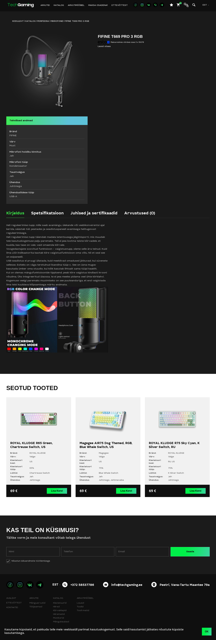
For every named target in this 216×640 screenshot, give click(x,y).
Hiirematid (59, 614)
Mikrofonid (57, 21)
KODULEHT (18, 21)
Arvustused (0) (139, 213)
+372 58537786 (82, 585)
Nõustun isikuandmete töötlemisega (31, 561)
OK (206, 631)
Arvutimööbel (76, 5)
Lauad (80, 603)
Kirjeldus (15, 213)
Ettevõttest (120, 5)
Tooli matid (83, 611)
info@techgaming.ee (126, 585)
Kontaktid (12, 608)
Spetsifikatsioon (47, 213)
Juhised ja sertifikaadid (93, 213)
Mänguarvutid (37, 603)
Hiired (56, 607)
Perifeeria (43, 21)
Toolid (80, 607)
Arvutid (45, 5)
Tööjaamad (35, 607)
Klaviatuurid (59, 603)
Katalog (59, 5)
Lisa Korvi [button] (57, 491)
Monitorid (58, 618)
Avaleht (11, 598)
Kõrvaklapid (59, 611)
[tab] (15, 214)
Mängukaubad (61, 622)
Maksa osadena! (98, 5)
